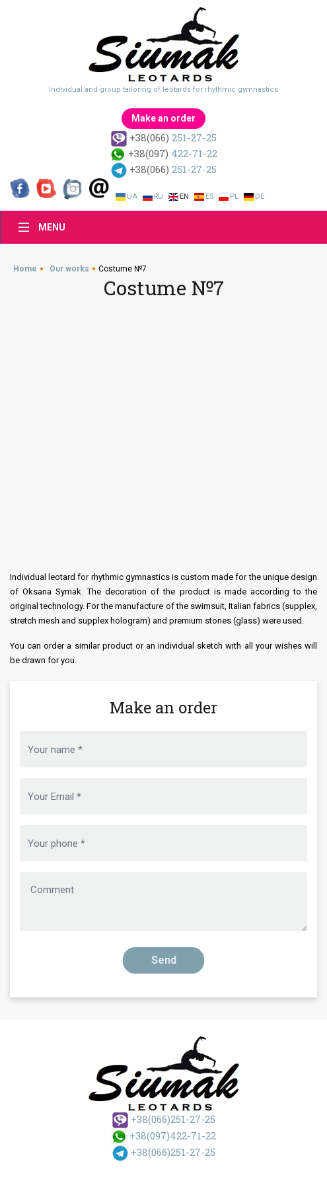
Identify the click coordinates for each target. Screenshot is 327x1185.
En (184, 196)
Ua (132, 196)
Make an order (163, 118)
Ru (158, 196)
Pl (234, 196)
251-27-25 (164, 137)
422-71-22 (163, 153)
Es (209, 196)
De (259, 196)
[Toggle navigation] (38, 227)
